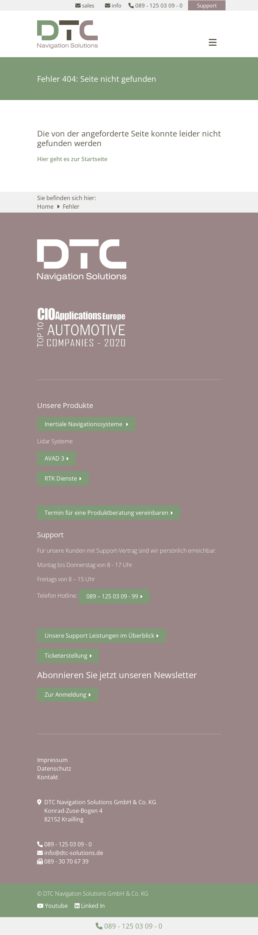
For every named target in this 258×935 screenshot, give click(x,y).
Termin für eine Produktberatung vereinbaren (106, 513)
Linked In (90, 906)
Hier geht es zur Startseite (72, 159)
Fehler (71, 206)
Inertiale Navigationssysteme (84, 424)
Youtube (53, 906)
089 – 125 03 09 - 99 (112, 596)
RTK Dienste (61, 478)
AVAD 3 (54, 458)
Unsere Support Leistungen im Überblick (99, 636)
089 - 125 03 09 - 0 (64, 844)
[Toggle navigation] (212, 42)
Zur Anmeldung (65, 694)
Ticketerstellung (66, 656)
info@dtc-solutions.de (70, 853)
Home (46, 206)
